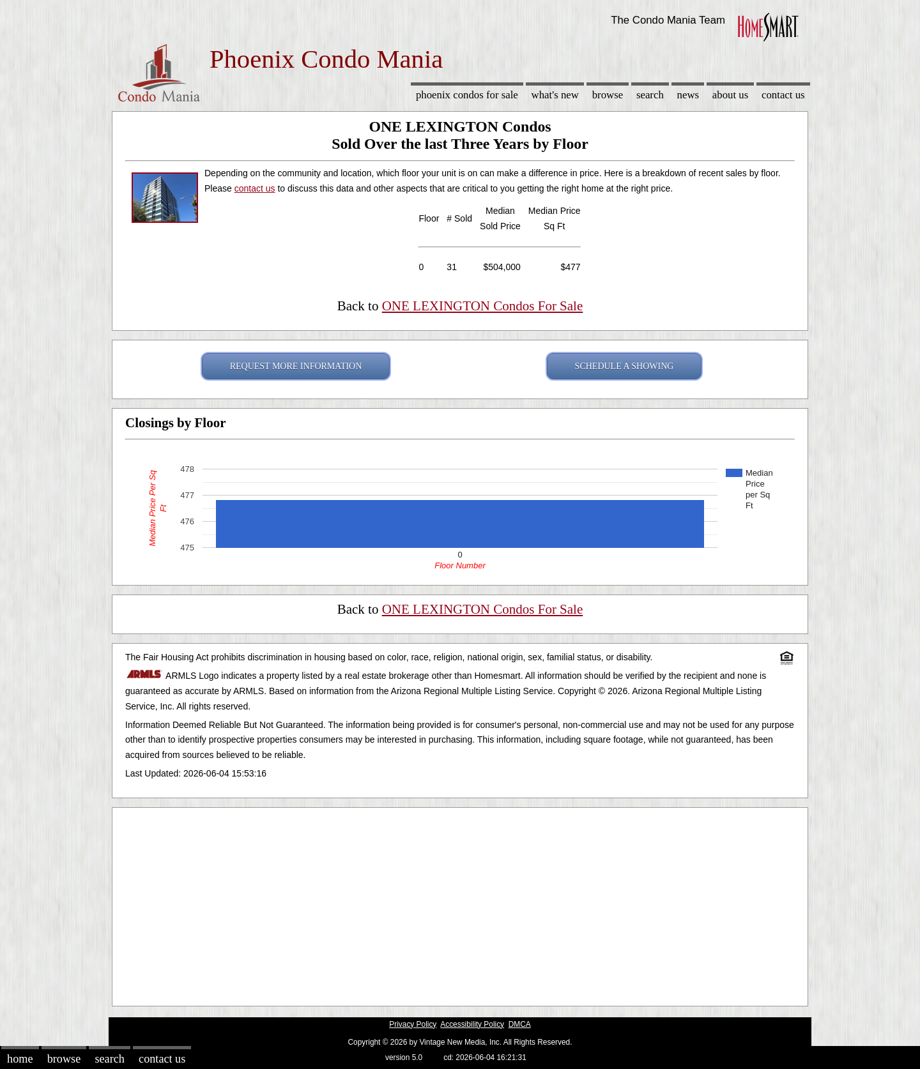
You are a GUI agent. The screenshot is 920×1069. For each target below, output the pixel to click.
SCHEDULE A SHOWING (624, 366)
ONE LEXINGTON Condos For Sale (482, 306)
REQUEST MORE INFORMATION (296, 366)
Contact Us (783, 95)
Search (650, 95)
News (688, 95)
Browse (607, 95)
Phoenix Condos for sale (467, 95)
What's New (555, 95)
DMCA (520, 1024)
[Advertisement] (460, 903)
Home (20, 1058)
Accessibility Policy (472, 1024)
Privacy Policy (412, 1024)
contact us (254, 188)
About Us (730, 95)
